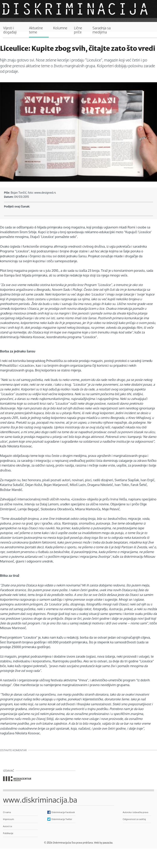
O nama (7, 812)
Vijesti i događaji (10, 30)
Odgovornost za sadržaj (134, 819)
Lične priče (78, 30)
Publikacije (8, 833)
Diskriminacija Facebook (63, 812)
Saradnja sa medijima (101, 30)
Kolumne (60, 28)
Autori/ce (7, 826)
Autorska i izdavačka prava (135, 812)
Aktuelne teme (36, 30)
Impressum (8, 819)
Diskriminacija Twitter (61, 819)
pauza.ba (107, 842)
